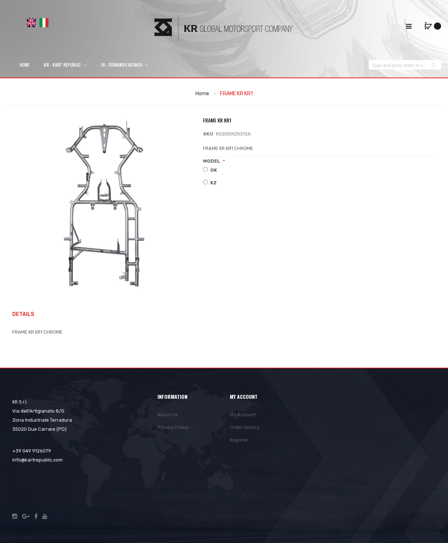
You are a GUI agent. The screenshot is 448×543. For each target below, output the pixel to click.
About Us (167, 414)
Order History (244, 427)
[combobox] (398, 65)
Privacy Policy (173, 427)
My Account (243, 414)
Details (23, 314)
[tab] (26, 314)
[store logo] (224, 27)
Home (202, 94)
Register (239, 440)
